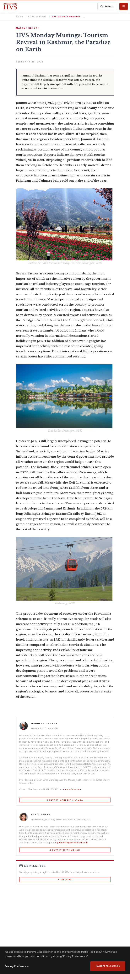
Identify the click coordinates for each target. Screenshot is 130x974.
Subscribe (65, 879)
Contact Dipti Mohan (65, 850)
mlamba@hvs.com (72, 789)
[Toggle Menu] (123, 6)
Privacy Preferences (17, 967)
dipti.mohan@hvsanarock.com (71, 842)
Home (19, 16)
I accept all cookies (108, 967)
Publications (37, 16)
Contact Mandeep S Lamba (65, 800)
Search (106, 6)
